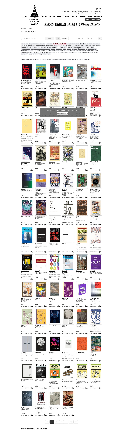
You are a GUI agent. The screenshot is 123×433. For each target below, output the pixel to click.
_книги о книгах (71, 59)
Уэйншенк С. (93, 80)
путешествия (33, 52)
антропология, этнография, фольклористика (80, 43)
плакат (43, 50)
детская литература (94, 45)
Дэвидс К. (92, 134)
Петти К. (64, 190)
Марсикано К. (39, 190)
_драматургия (62, 59)
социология (63, 52)
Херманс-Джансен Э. (41, 408)
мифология (59, 49)
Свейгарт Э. (93, 379)
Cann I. (92, 352)
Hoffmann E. (93, 354)
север (57, 52)
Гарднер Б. (38, 189)
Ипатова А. (52, 80)
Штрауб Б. (65, 272)
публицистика (25, 52)
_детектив (54, 59)
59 (71, 422)
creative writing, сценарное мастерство (34, 43)
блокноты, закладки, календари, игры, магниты (59, 45)
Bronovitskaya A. (94, 298)
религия (41, 52)
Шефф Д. (37, 271)
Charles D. (79, 271)
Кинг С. (23, 109)
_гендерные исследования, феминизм (40, 59)
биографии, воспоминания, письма (35, 45)
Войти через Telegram (93, 19)
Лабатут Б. (65, 325)
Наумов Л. (92, 271)
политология (63, 50)
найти (49, 38)
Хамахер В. (24, 352)
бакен (23, 45)
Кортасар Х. (52, 162)
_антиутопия (25, 59)
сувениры (74, 52)
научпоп (74, 49)
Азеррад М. (24, 243)
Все (58, 38)
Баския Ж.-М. (79, 189)
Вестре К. (78, 134)
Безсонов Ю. (65, 134)
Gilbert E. (92, 243)
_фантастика (85, 59)
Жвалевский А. (25, 162)
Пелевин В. (52, 271)
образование (81, 49)
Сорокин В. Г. (79, 243)
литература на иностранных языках (40, 49)
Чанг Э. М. (79, 298)
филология (25, 54)
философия (32, 54)
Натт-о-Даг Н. (93, 109)
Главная (23, 28)
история (61, 47)
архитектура (96, 43)
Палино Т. (65, 189)
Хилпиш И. (65, 379)
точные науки (86, 52)
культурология (26, 49)
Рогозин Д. (51, 82)
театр (79, 52)
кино (65, 47)
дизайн (24, 47)
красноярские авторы (88, 47)
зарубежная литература (33, 47)
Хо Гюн (23, 298)
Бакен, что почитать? (42, 428)
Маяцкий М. (24, 189)
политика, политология (52, 50)
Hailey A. (37, 298)
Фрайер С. (51, 352)
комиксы (70, 47)
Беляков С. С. (52, 134)
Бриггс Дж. (51, 379)
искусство (55, 47)
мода (64, 49)
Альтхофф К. (38, 243)
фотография (39, 54)
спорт (69, 52)
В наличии (64, 38)
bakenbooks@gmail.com (28, 428)
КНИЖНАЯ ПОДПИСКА (60, 43)
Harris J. (78, 216)
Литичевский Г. (80, 352)
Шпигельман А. (94, 216)
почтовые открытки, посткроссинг (77, 50)
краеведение (77, 47)
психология (94, 50)
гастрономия (84, 45)
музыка (69, 49)
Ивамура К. (52, 107)
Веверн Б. (38, 162)
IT (22, 43)
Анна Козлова (25, 271)
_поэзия (79, 59)
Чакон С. (64, 271)
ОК (99, 38)
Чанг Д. (64, 216)
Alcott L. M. (24, 325)
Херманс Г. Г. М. (39, 407)
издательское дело (46, 47)
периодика (37, 50)
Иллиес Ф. (24, 134)
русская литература (49, 52)
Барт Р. (51, 216)
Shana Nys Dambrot (67, 407)
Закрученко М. (94, 189)
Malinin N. (92, 299)
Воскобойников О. (81, 107)
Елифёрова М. (39, 80)
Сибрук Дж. (65, 352)
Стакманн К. (52, 189)
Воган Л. (78, 379)
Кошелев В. (38, 352)
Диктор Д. (78, 325)
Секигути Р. (79, 162)
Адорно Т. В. (93, 325)
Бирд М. (23, 407)
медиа (53, 49)
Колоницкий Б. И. (26, 80)
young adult (49, 43)
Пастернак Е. (25, 163)
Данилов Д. (52, 299)
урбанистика (94, 52)
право (88, 50)
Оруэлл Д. (38, 134)
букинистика (76, 45)
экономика (47, 54)
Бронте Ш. (65, 298)
